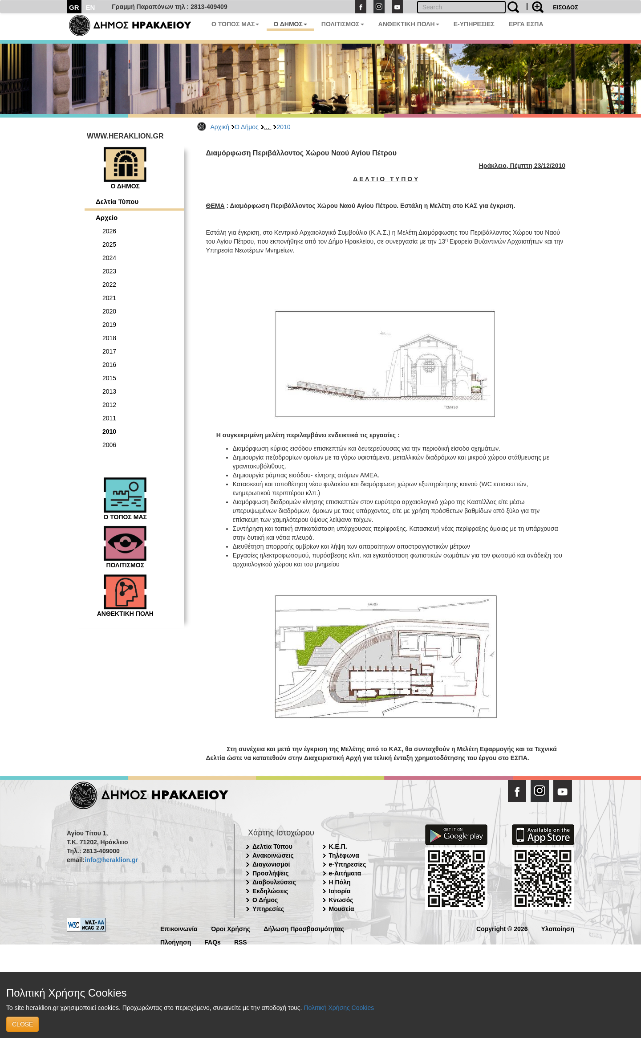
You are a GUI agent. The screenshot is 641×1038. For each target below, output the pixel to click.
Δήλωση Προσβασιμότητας (304, 928)
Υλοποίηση (557, 928)
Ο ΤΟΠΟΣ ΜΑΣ (235, 24)
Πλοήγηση (175, 941)
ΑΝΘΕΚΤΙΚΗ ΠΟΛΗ (408, 24)
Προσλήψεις (270, 873)
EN (90, 7)
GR (74, 7)
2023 (109, 271)
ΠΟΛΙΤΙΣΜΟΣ (342, 24)
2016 (109, 364)
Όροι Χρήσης (231, 928)
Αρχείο (107, 217)
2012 (109, 404)
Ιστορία (340, 891)
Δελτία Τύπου (117, 201)
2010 (283, 126)
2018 (109, 338)
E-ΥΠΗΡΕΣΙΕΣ (474, 24)
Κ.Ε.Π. (338, 846)
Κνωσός (341, 900)
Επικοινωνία (179, 928)
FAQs (212, 941)
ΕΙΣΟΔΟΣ (565, 7)
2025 (109, 244)
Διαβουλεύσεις (274, 882)
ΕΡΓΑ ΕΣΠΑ (526, 24)
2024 (109, 257)
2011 (109, 418)
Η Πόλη (340, 882)
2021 (109, 297)
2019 (109, 324)
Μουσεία (341, 908)
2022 (109, 284)
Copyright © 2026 (501, 928)
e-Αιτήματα (345, 873)
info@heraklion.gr (111, 859)
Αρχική (220, 126)
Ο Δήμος (247, 126)
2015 (109, 378)
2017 (109, 351)
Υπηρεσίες (268, 908)
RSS (240, 941)
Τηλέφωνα (344, 855)
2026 (109, 231)
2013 (109, 391)
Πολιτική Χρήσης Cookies (339, 1007)
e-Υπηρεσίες (347, 864)
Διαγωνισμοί (271, 864)
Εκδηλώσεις (270, 891)
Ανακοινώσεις (273, 855)
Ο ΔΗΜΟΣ (290, 24)
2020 (109, 311)
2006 (109, 444)
